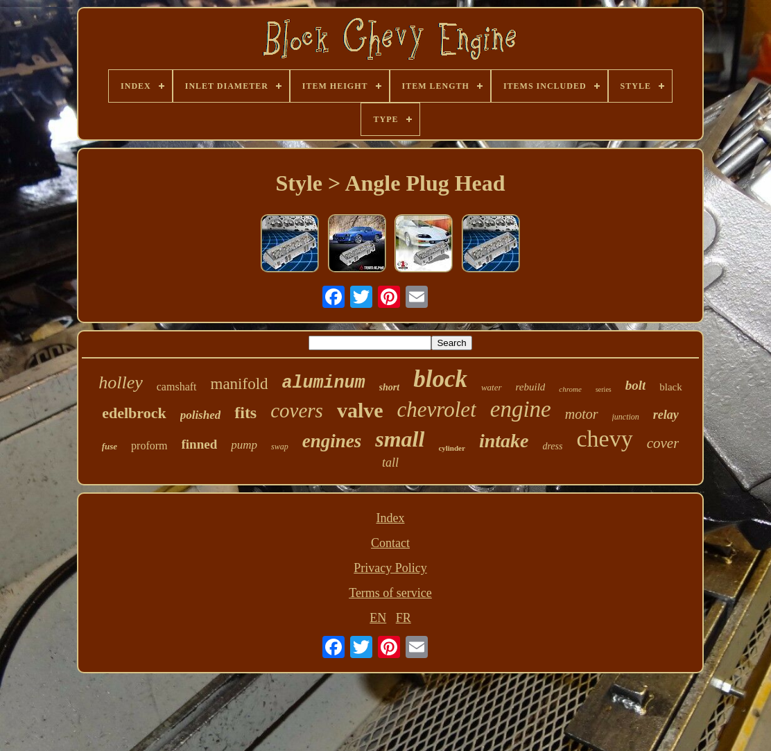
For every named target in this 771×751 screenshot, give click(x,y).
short (389, 387)
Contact (390, 543)
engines (332, 441)
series (604, 389)
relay (666, 415)
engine (520, 409)
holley (120, 382)
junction (625, 417)
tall (390, 462)
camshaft (177, 386)
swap (279, 446)
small (399, 438)
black (670, 386)
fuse (109, 446)
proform (149, 445)
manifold (239, 383)
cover (663, 443)
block (440, 378)
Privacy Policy (390, 568)
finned (200, 444)
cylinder (451, 448)
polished (200, 415)
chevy (604, 438)
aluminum (323, 383)
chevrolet (436, 409)
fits (245, 413)
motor (581, 414)
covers (296, 410)
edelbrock (134, 413)
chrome (570, 389)
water (491, 387)
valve (360, 410)
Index (390, 518)
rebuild (531, 386)
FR (403, 618)
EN (378, 618)
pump (244, 444)
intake (504, 440)
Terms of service (390, 593)
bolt (635, 385)
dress (552, 446)
